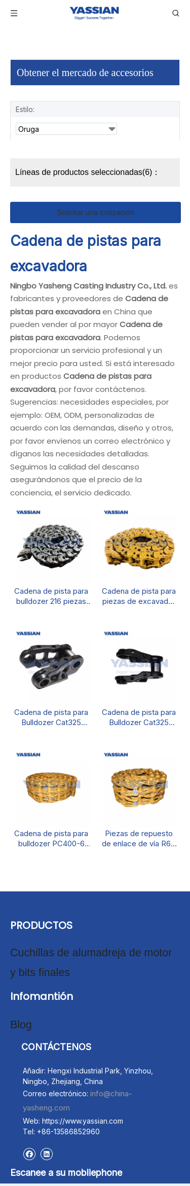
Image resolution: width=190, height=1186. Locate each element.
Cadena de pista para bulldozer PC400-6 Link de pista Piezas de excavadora (51, 839)
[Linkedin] (46, 1142)
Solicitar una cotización (95, 212)
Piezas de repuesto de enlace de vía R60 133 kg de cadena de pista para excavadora (138, 839)
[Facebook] (29, 1142)
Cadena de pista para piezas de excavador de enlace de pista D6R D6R (139, 596)
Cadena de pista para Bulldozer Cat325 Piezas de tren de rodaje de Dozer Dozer (139, 717)
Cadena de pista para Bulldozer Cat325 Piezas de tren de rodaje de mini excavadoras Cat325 (51, 717)
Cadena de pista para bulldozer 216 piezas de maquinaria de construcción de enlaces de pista (51, 596)
